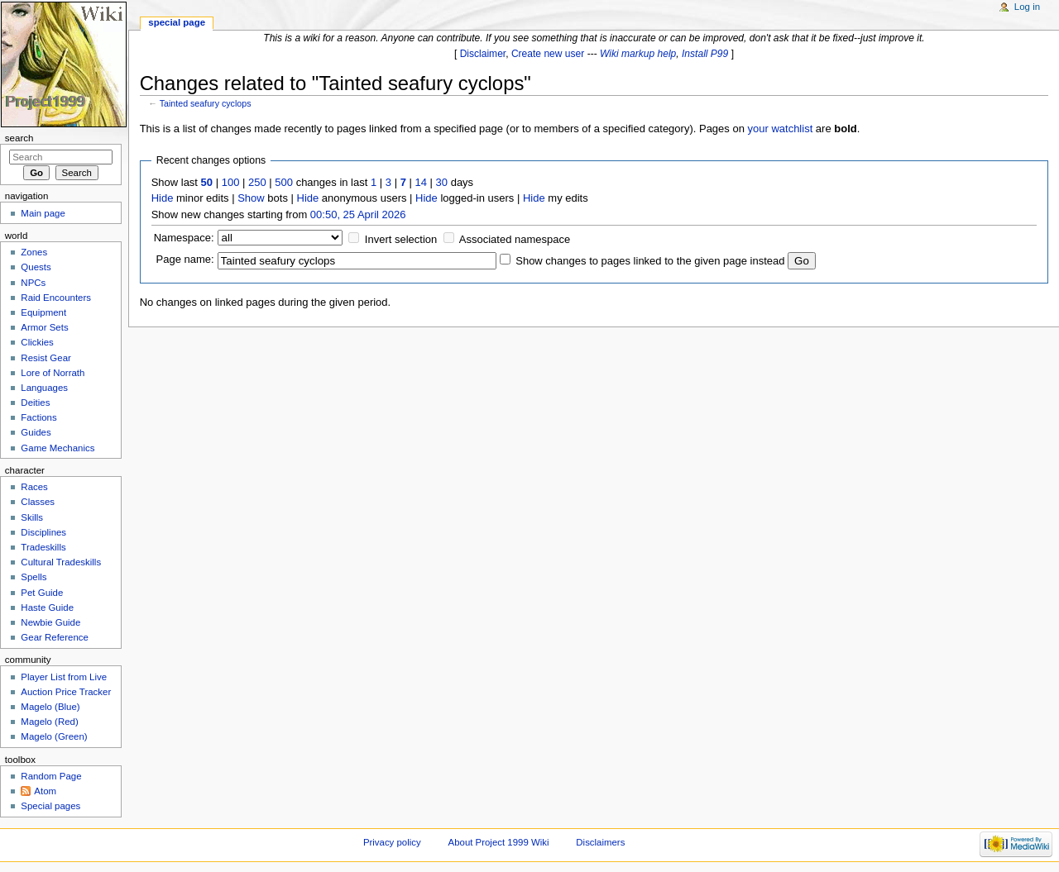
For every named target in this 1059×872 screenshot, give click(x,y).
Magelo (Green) (54, 736)
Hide (162, 198)
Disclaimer (483, 54)
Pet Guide (42, 593)
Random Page (51, 776)
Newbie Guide (50, 622)
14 (421, 182)
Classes (38, 502)
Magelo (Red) (49, 722)
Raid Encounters (56, 298)
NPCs (33, 283)
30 (442, 182)
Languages (44, 388)
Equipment (43, 312)
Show (251, 198)
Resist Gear (45, 358)
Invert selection (401, 239)
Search (19, 138)
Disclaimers (600, 842)
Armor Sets (44, 327)
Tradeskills (43, 547)
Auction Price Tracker (66, 692)
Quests (35, 267)
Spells (33, 577)
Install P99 (705, 54)
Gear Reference (55, 637)
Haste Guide (47, 607)
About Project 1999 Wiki (498, 842)
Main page (43, 213)
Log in (1027, 7)
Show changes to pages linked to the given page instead (649, 261)
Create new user (547, 54)
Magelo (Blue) (50, 707)
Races (34, 487)
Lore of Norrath (52, 373)
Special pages (50, 806)
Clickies (37, 342)
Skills (32, 517)
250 (257, 182)
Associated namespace (514, 239)
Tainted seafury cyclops (206, 103)
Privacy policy (392, 842)
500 (284, 182)
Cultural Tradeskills (61, 562)
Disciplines (43, 532)
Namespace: (184, 237)
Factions (38, 417)
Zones (34, 252)
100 (231, 182)
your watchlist (780, 128)
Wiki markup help (638, 54)
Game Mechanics (57, 448)
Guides (35, 432)
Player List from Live (64, 677)
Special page (176, 22)
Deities (35, 402)
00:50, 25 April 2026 (358, 214)
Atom (45, 791)
